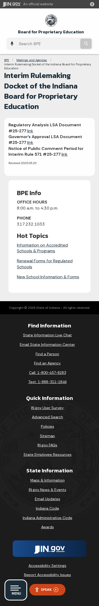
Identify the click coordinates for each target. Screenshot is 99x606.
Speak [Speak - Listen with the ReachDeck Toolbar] (46, 589)
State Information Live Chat (47, 335)
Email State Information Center (47, 344)
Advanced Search (47, 417)
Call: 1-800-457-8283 (47, 372)
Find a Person (47, 354)
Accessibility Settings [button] (47, 565)
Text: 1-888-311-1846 (47, 381)
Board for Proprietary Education (51, 31)
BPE (6, 60)
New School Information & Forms (48, 277)
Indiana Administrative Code (47, 517)
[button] (93, 4)
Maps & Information (47, 480)
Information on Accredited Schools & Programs (42, 248)
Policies (47, 426)
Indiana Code (47, 508)
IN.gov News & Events (47, 489)
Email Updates (47, 499)
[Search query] (48, 44)
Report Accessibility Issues (47, 574)
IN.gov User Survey (47, 407)
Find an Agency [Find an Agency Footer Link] (47, 363)
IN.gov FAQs (47, 445)
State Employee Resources (47, 454)
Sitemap (47, 435)
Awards (47, 527)
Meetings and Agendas (31, 60)
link (30, 131)
